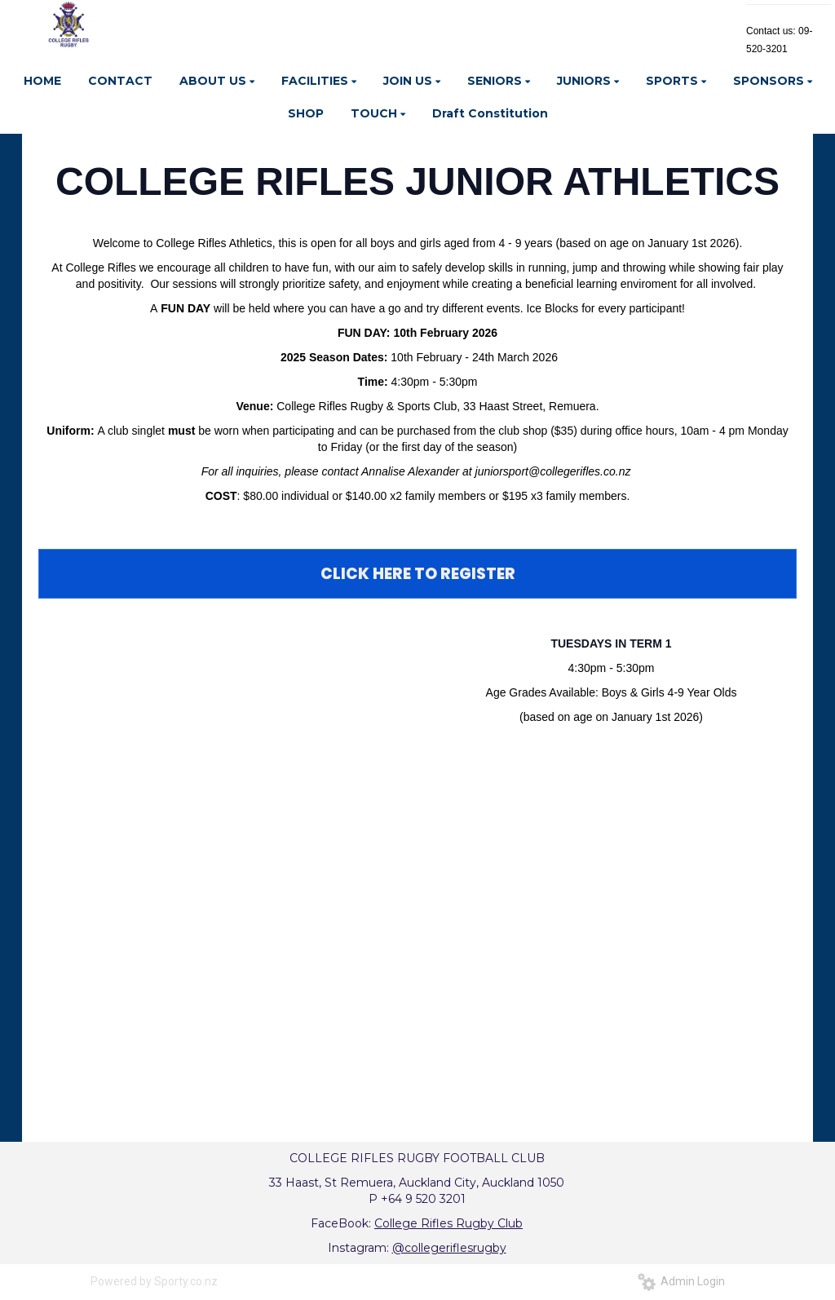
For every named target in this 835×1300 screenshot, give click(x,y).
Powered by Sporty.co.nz (154, 1281)
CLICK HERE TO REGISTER (417, 574)
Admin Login (681, 1281)
